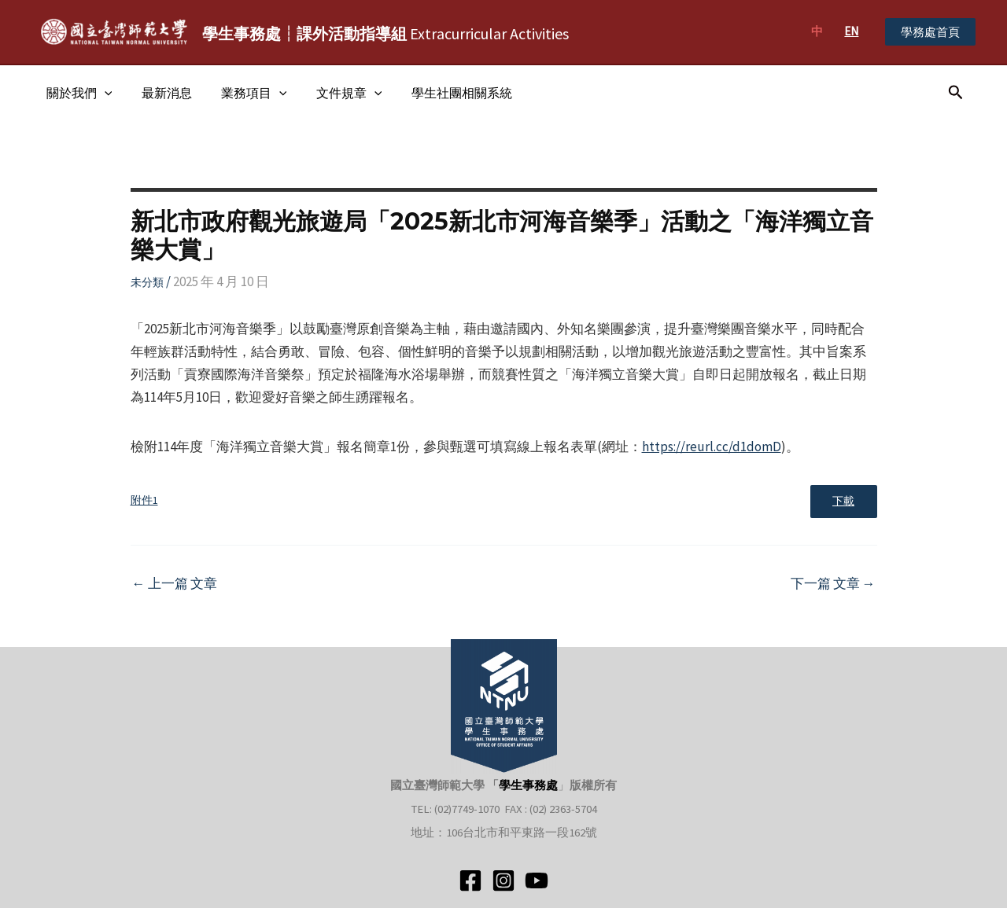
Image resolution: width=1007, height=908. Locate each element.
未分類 (147, 282)
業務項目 (244, 92)
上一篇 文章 (174, 584)
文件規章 (334, 92)
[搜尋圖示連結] (956, 93)
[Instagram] (503, 880)
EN (851, 31)
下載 (843, 502)
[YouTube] (536, 880)
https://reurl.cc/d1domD (711, 446)
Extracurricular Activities (385, 33)
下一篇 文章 (833, 584)
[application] (102, 92)
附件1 (144, 501)
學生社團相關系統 (443, 93)
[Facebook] (470, 880)
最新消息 (160, 93)
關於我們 (77, 92)
